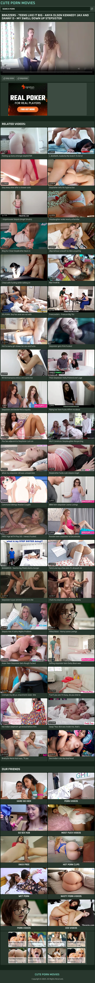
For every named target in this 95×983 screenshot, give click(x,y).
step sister (10, 78)
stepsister (24, 78)
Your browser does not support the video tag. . (47, 48)
